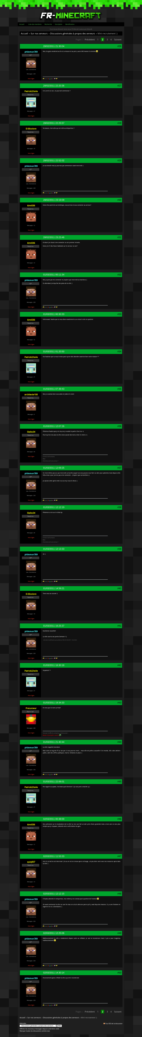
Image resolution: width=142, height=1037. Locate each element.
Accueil (21, 24)
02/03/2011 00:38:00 (53, 819)
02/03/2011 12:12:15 (53, 893)
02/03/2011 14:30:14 (53, 972)
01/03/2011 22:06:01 (53, 781)
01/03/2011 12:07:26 (53, 426)
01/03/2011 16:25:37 (53, 626)
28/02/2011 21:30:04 (53, 46)
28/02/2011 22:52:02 (53, 160)
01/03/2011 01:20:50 (53, 351)
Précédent (90, 39)
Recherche (48, 24)
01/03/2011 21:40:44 (53, 742)
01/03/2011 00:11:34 (53, 274)
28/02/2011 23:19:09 (53, 200)
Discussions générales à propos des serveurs (72, 33)
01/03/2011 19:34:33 (53, 702)
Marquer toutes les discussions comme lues (35, 1031)
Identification (69, 24)
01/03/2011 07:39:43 (53, 389)
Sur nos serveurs (39, 33)
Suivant (117, 39)
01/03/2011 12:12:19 (53, 507)
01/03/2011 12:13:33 (53, 549)
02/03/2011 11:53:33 (53, 856)
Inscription (58, 24)
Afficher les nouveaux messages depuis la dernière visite (39, 1029)
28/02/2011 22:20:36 (53, 85)
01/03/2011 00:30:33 (53, 314)
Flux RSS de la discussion (113, 1023)
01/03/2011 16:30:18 (53, 665)
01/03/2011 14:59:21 (53, 588)
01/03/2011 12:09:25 (53, 468)
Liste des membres (35, 24)
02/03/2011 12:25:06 (53, 933)
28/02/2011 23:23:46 (53, 237)
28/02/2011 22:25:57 (53, 123)
